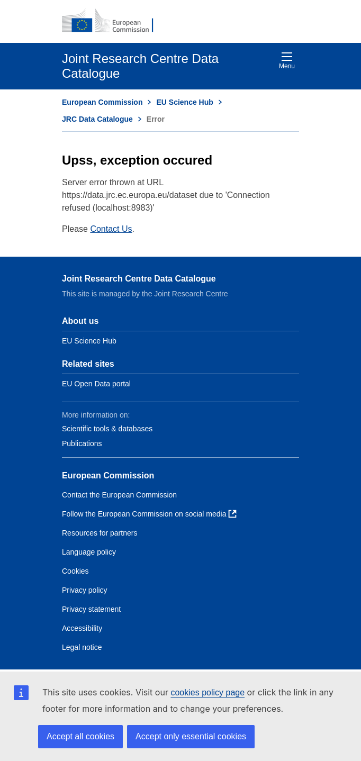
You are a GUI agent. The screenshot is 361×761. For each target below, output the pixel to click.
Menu (287, 60)
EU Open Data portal (96, 383)
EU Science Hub (184, 102)
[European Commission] (113, 21)
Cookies (75, 571)
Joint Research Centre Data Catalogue (139, 278)
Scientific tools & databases (107, 428)
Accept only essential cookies (191, 736)
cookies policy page (207, 692)
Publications (82, 443)
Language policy (89, 552)
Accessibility (82, 628)
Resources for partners (99, 533)
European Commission (102, 102)
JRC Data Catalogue (97, 119)
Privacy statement (91, 609)
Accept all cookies (80, 736)
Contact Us (111, 228)
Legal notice (82, 647)
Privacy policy (84, 590)
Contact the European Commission (119, 495)
